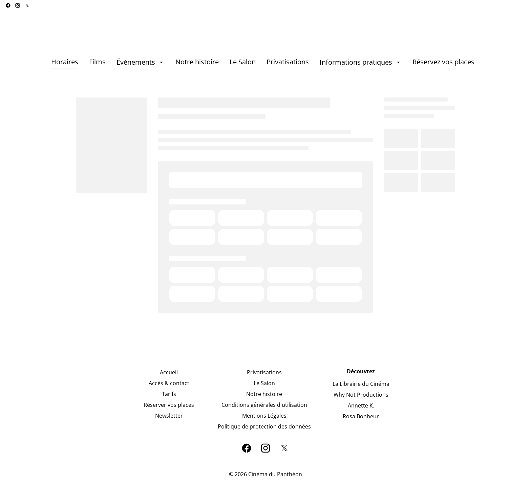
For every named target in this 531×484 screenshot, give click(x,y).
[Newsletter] (169, 415)
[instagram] (17, 5)
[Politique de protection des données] (264, 426)
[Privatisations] (288, 62)
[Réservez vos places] (443, 62)
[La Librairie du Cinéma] (361, 383)
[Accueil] (169, 372)
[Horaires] (64, 62)
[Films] (97, 62)
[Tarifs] (169, 394)
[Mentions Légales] (264, 415)
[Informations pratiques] (361, 62)
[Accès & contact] (169, 383)
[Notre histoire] (197, 62)
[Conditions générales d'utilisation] (264, 404)
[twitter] (27, 5)
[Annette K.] (361, 405)
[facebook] (8, 5)
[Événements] (140, 62)
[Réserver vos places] (169, 404)
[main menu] (262, 62)
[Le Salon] (243, 62)
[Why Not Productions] (361, 394)
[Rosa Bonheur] (361, 416)
